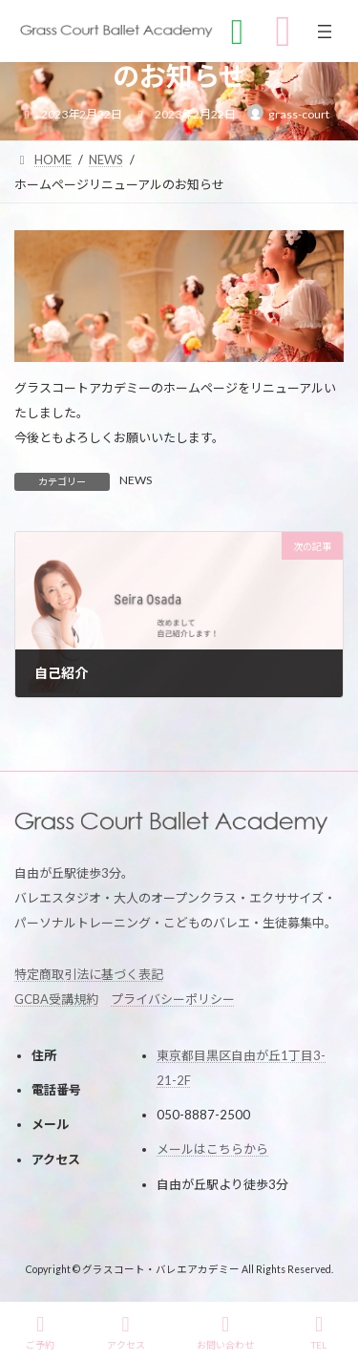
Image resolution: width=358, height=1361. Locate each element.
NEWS (135, 480)
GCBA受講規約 (56, 998)
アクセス (126, 1332)
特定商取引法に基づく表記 (88, 973)
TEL (318, 1332)
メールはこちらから (212, 1149)
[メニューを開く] (324, 31)
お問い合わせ (225, 1332)
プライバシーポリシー (173, 998)
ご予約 (40, 1332)
